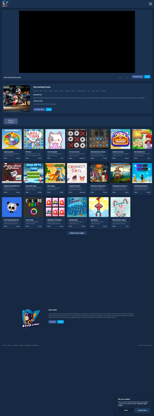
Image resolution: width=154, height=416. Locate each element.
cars (92, 91)
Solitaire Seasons (118, 217)
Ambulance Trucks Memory (55, 285)
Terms (4, 411)
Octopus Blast (73, 285)
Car (41, 91)
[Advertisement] (89, 121)
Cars (45, 91)
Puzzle (35, 91)
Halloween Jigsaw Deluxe (99, 251)
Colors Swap (29, 285)
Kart (55, 91)
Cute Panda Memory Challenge (13, 285)
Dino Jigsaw (51, 251)
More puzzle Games (77, 299)
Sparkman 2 (94, 285)
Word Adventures (139, 217)
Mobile (61, 91)
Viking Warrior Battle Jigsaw (121, 251)
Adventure (82, 224)
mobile (67, 91)
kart (97, 91)
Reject (126, 410)
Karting (103, 91)
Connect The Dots (74, 251)
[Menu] (150, 4)
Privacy (9, 411)
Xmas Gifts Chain (31, 251)
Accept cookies (142, 410)
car (88, 91)
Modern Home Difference (12, 251)
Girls (62, 224)
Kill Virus (28, 217)
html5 (73, 91)
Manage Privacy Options (31, 411)
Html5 (50, 91)
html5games (81, 91)
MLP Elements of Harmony (99, 217)
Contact (21, 411)
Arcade (39, 258)
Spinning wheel (9, 217)
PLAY (5, 224)
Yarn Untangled (52, 217)
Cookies (15, 411)
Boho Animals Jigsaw (119, 285)
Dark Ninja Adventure (141, 251)
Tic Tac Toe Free (74, 217)
